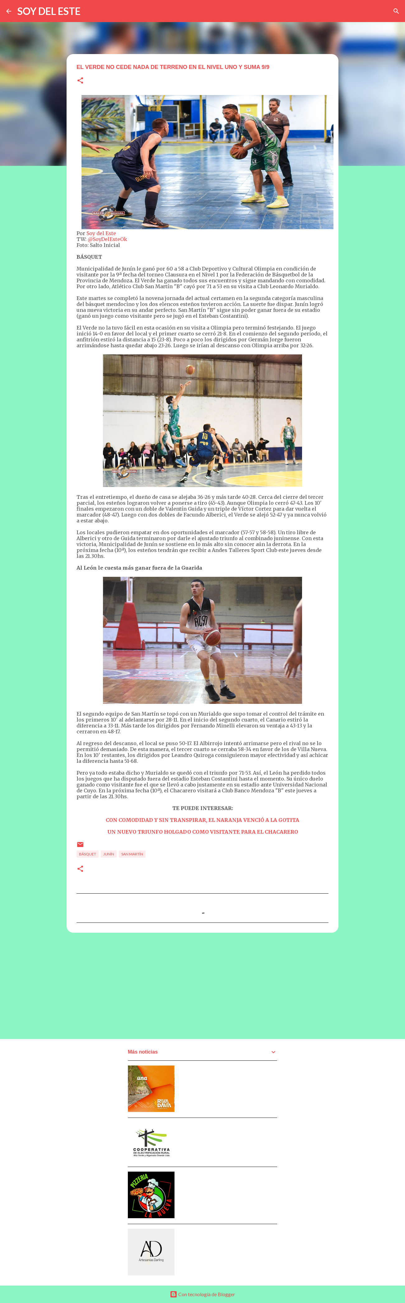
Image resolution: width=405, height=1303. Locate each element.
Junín (108, 854)
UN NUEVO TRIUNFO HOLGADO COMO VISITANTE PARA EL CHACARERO (202, 832)
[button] (80, 81)
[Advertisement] (202, 985)
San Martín (132, 854)
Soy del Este (101, 233)
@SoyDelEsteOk (107, 239)
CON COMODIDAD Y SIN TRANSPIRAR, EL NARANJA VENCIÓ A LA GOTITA (202, 820)
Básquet (87, 854)
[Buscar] (396, 11)
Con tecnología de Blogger (202, 1294)
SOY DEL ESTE (49, 11)
